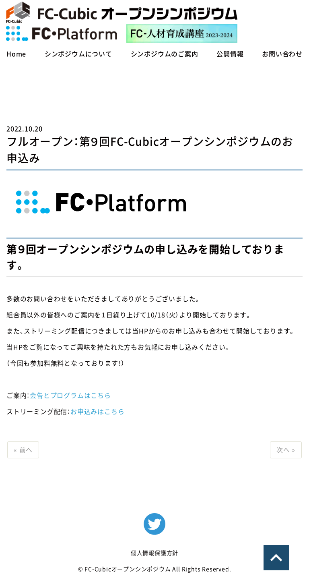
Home (16, 54)
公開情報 (229, 54)
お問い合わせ (282, 54)
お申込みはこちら (97, 411)
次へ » (285, 450)
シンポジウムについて (78, 54)
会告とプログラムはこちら (70, 395)
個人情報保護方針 (154, 553)
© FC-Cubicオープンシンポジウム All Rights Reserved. (154, 569)
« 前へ (23, 450)
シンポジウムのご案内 (164, 54)
